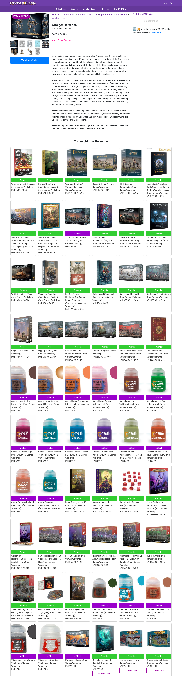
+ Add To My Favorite (62, 40)
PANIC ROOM (120, 9)
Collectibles (61, 9)
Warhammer (58, 18)
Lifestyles (104, 9)
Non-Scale (121, 14)
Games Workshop (87, 14)
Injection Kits (106, 14)
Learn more (156, 33)
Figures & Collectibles (63, 14)
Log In (164, 3)
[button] (171, 3)
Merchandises (89, 9)
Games (74, 9)
